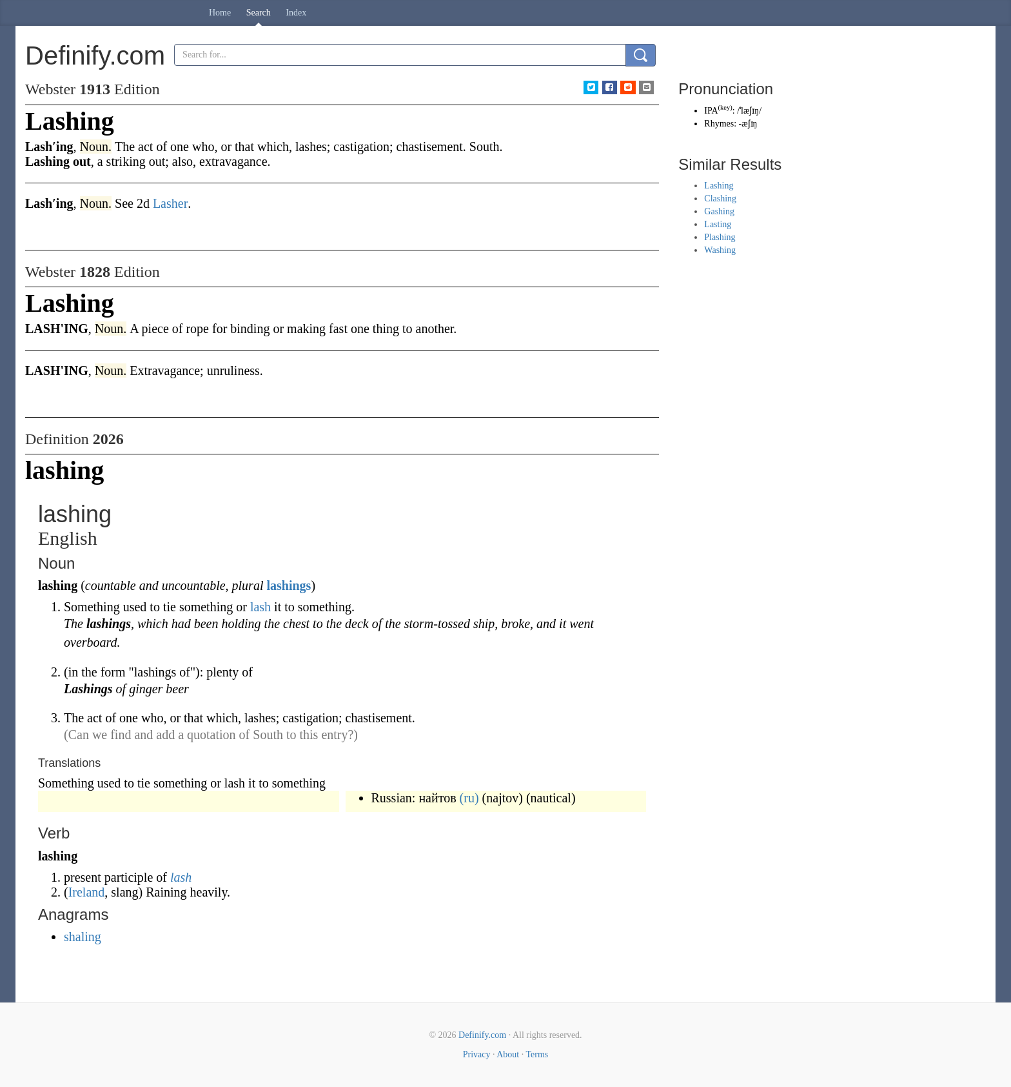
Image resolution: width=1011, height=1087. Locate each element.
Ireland (86, 892)
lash (260, 607)
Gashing (719, 211)
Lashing (718, 185)
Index (296, 12)
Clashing (720, 198)
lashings (288, 585)
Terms (536, 1054)
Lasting (717, 224)
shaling (82, 937)
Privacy (477, 1054)
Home (220, 12)
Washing (720, 250)
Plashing (719, 237)
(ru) (469, 798)
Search (258, 12)
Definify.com (482, 1035)
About (507, 1054)
